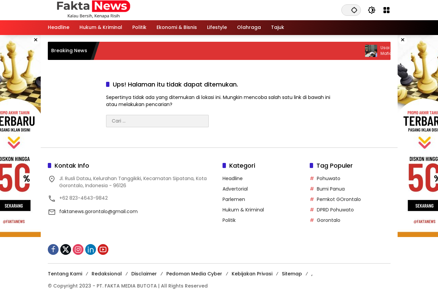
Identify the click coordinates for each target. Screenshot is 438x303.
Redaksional (107, 273)
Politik (229, 220)
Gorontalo (328, 220)
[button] (354, 9)
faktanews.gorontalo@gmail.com (98, 211)
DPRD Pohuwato (335, 209)
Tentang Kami (65, 273)
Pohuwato (328, 178)
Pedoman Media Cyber (194, 273)
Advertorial (235, 189)
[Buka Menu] (386, 10)
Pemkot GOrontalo (339, 199)
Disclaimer (144, 273)
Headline (233, 178)
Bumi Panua (331, 189)
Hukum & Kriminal (243, 209)
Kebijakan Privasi (252, 273)
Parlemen (234, 199)
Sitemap (292, 273)
